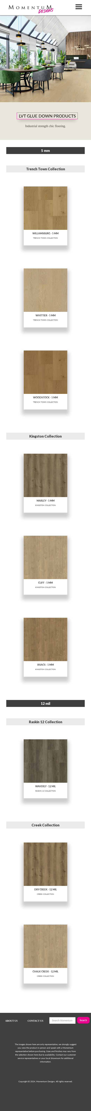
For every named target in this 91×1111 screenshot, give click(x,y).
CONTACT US (35, 1021)
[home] (25, 7)
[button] (79, 7)
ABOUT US (11, 1021)
